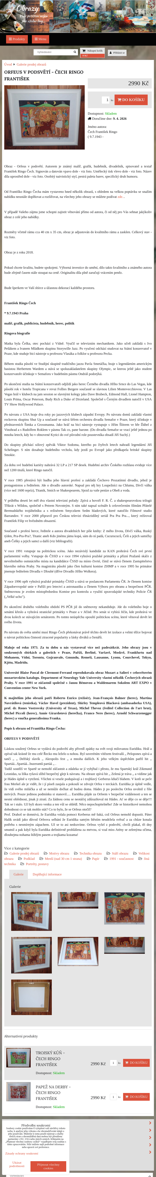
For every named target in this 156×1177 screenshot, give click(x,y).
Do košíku (131, 100)
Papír (95, 859)
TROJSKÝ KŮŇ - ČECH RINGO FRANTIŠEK (50, 1058)
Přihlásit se (117, 52)
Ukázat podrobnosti (17, 1164)
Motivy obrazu (59, 853)
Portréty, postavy (37, 864)
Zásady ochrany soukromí (21, 1153)
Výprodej (13, 1159)
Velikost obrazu (79, 1144)
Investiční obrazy (21, 1166)
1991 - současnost (121, 859)
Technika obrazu (90, 853)
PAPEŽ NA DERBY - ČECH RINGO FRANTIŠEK (53, 1092)
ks (108, 100)
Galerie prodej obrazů (24, 853)
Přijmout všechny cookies (48, 1166)
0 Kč (85, 55)
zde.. (121, 197)
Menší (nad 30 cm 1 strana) (64, 859)
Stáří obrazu (120, 853)
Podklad (29, 859)
